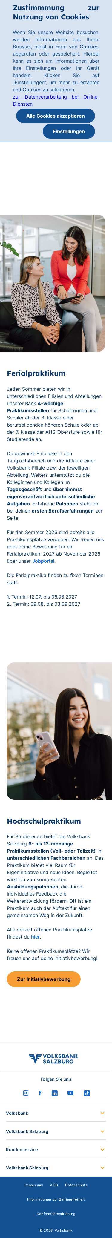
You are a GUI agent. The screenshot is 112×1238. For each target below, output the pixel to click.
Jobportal (43, 561)
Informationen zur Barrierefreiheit (56, 1199)
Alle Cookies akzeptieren (55, 116)
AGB (54, 1185)
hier (35, 937)
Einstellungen (69, 131)
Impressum (33, 1185)
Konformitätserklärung (56, 1213)
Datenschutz (76, 1185)
